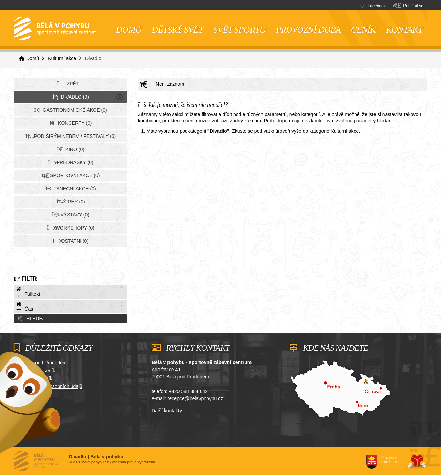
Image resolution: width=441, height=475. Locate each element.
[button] (408, 5)
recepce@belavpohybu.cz (195, 398)
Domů (55, 28)
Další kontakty (167, 410)
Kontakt (404, 29)
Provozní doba (308, 29)
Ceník (363, 29)
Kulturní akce (62, 58)
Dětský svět (177, 29)
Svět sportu (240, 29)
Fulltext (28, 292)
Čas (24, 307)
